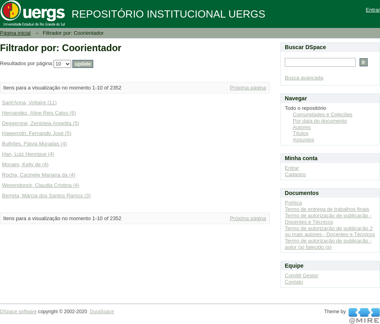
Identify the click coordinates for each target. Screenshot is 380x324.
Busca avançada (304, 78)
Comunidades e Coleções (322, 114)
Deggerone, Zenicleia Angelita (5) (40, 123)
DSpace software (18, 311)
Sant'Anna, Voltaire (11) (29, 102)
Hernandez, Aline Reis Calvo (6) (39, 113)
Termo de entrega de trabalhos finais (327, 209)
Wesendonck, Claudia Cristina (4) (40, 185)
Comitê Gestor (301, 275)
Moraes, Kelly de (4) (25, 164)
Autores (302, 127)
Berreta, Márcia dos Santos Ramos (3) (46, 196)
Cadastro (295, 174)
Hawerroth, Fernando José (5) (36, 133)
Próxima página (248, 88)
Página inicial (15, 33)
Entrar (373, 10)
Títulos (300, 133)
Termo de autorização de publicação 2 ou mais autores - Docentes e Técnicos (330, 231)
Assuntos (303, 140)
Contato (294, 282)
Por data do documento (320, 121)
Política (293, 203)
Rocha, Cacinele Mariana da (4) (39, 175)
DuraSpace (102, 311)
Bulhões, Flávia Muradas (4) (34, 144)
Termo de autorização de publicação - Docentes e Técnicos (328, 219)
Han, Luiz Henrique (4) (28, 154)
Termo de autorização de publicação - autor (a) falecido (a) (328, 244)
